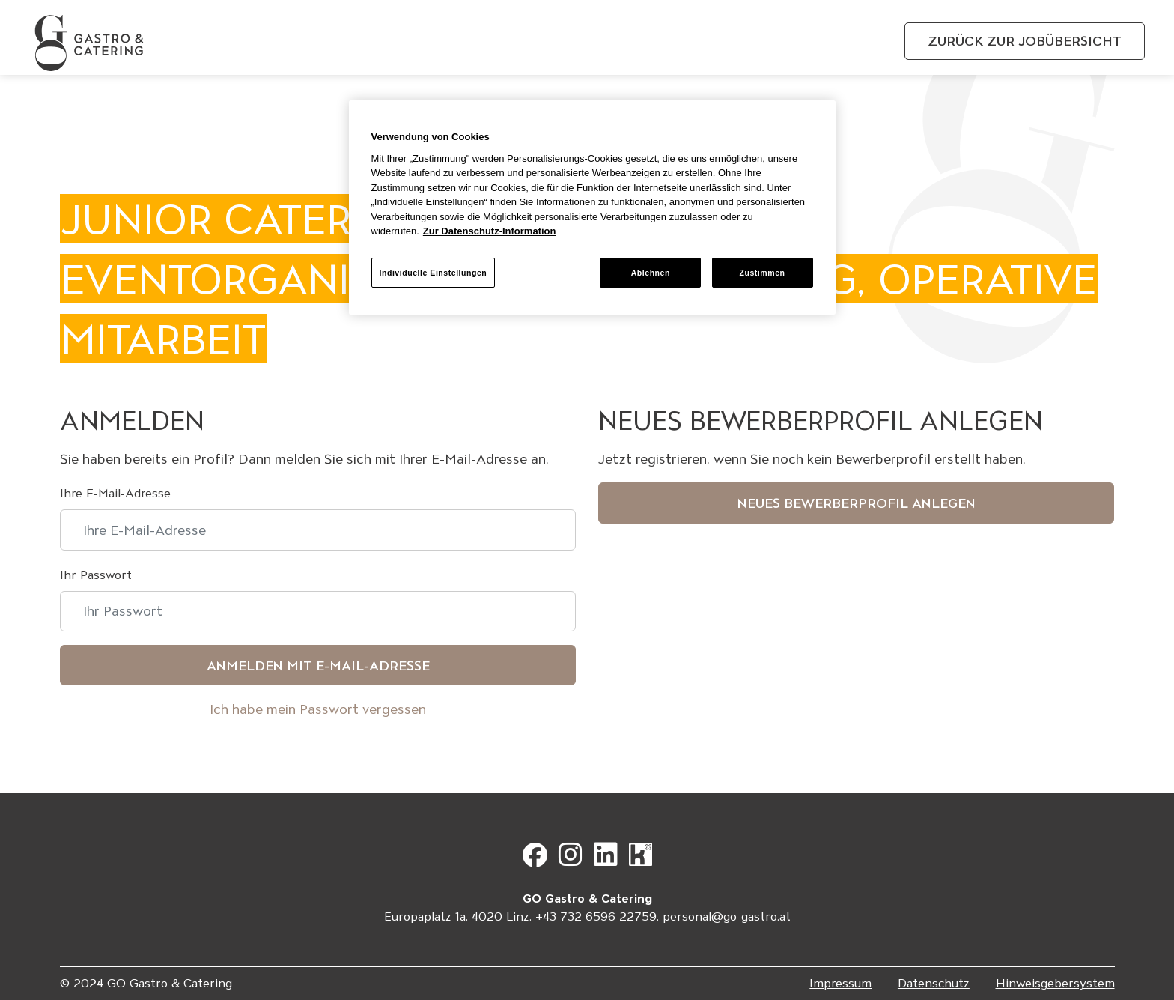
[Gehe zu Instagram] (574, 860)
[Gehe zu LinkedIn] (609, 860)
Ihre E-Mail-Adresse (115, 493)
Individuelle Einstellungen (433, 272)
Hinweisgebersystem (1055, 983)
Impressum (840, 983)
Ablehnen (650, 272)
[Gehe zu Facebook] (539, 860)
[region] (592, 207)
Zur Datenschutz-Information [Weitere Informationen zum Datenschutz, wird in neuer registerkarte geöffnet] (489, 231)
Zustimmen (762, 272)
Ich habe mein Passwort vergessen (318, 709)
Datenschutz (934, 983)
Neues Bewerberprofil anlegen (856, 503)
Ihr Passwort (96, 575)
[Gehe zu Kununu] (640, 860)
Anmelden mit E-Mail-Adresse (318, 665)
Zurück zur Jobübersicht (1025, 41)
